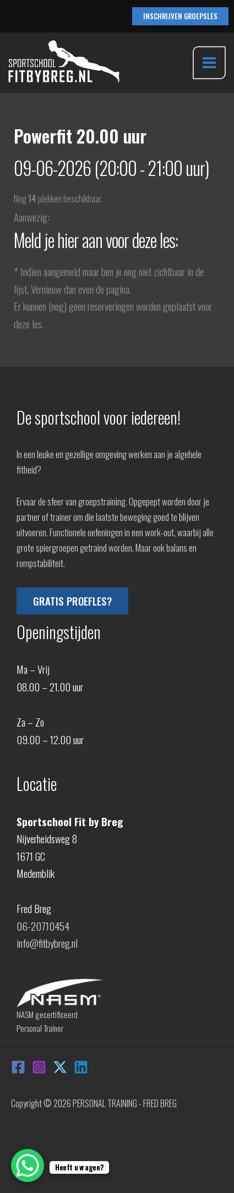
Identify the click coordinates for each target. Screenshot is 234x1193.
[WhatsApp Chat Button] (27, 1165)
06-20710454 (43, 925)
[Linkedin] (81, 1067)
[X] (60, 1067)
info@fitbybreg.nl (47, 942)
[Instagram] (39, 1067)
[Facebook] (18, 1067)
